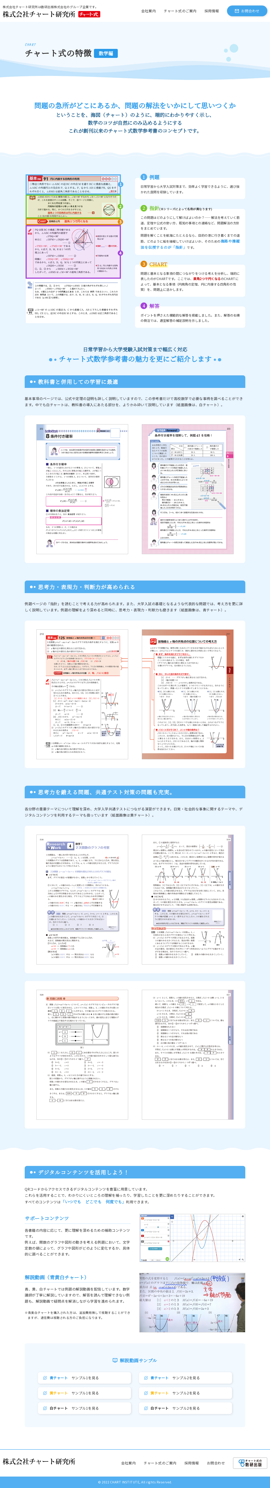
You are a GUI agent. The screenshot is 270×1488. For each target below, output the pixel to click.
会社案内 (148, 10)
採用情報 (211, 10)
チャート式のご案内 (180, 10)
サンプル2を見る (175, 1377)
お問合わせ (250, 10)
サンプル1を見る (74, 1377)
